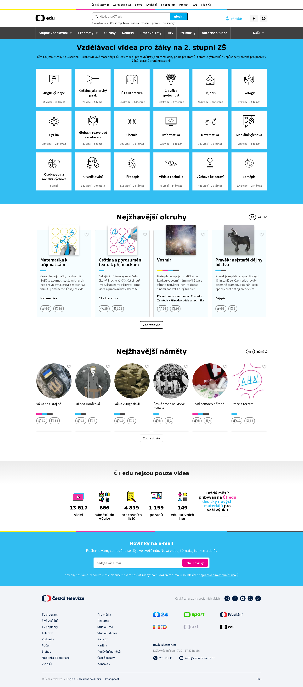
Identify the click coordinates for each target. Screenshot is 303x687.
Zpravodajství (122, 4)
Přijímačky (188, 33)
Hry (170, 33)
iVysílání (151, 4)
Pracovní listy (151, 33)
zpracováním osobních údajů (219, 575)
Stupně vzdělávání (53, 33)
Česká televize (100, 4)
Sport (138, 4)
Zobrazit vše (151, 325)
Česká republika (127, 23)
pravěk (164, 23)
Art (195, 4)
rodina (143, 23)
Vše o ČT (206, 4)
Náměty (128, 33)
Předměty (86, 33)
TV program (168, 4)
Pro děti (184, 4)
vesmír (153, 23)
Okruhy (110, 33)
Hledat (171, 16)
